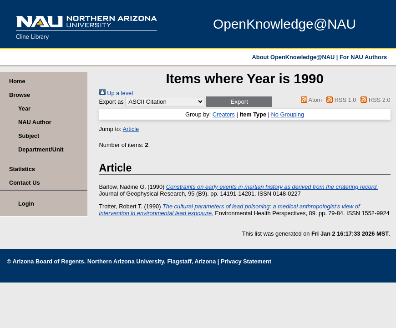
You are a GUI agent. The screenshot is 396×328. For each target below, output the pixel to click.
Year (24, 108)
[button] (239, 101)
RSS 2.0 (374, 99)
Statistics (22, 169)
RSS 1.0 (340, 99)
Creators (224, 114)
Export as (111, 101)
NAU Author (34, 122)
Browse (19, 94)
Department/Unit (41, 149)
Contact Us (24, 182)
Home (17, 81)
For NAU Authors (363, 57)
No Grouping (288, 114)
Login (26, 203)
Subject (28, 135)
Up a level (116, 93)
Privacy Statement (246, 261)
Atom (310, 99)
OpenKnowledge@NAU (284, 23)
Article (131, 129)
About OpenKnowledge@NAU (294, 57)
